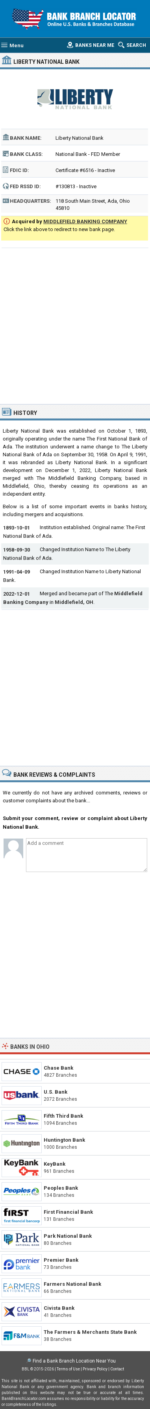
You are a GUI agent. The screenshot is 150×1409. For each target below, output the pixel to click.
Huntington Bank (64, 1140)
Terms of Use (68, 1369)
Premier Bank (61, 1260)
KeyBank (54, 1164)
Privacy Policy (95, 1369)
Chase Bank (58, 1068)
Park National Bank (68, 1236)
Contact (117, 1369)
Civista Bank (59, 1308)
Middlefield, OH (74, 602)
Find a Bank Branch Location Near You (74, 1361)
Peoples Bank (61, 1188)
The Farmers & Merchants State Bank (90, 1332)
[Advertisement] (75, 325)
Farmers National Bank (72, 1284)
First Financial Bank (68, 1212)
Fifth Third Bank (63, 1116)
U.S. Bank (55, 1092)
